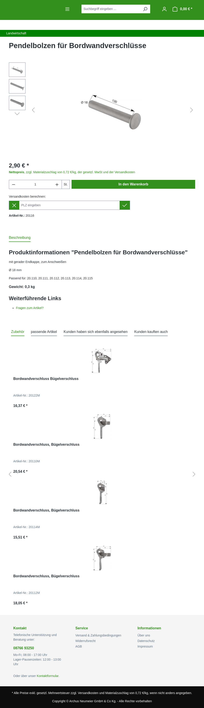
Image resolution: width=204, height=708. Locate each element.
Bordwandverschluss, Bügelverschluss (46, 444)
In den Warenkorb (133, 184)
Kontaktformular (47, 676)
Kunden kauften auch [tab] (151, 332)
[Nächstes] (191, 110)
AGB (78, 646)
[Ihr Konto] (164, 9)
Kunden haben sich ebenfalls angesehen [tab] (96, 332)
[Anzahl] (35, 184)
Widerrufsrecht (85, 641)
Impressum (145, 646)
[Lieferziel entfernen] (14, 205)
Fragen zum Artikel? (30, 308)
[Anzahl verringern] (13, 184)
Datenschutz (146, 641)
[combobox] (111, 9)
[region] (102, 110)
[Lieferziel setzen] (125, 205)
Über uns (144, 635)
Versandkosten (88, 693)
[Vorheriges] (33, 110)
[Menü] (67, 9)
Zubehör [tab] (17, 332)
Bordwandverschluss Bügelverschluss (45, 379)
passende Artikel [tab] (44, 332)
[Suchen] (145, 9)
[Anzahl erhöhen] (57, 184)
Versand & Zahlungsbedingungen (98, 635)
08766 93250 (23, 648)
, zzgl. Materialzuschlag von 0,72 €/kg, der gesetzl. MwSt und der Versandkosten (72, 172)
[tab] (20, 238)
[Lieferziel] (69, 205)
